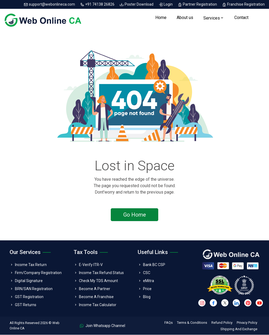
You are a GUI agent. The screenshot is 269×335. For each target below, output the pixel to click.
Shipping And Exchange (238, 329)
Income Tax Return (31, 265)
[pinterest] (247, 303)
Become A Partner (94, 289)
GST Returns (25, 305)
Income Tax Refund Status (101, 273)
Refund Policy (221, 323)
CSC (146, 273)
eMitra (148, 281)
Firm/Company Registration (38, 273)
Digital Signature (29, 281)
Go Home (134, 215)
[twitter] (224, 303)
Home (161, 17)
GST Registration (29, 297)
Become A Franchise (96, 297)
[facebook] (213, 303)
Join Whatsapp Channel (102, 326)
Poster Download (137, 4)
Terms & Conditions (192, 323)
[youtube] (259, 303)
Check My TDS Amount (98, 281)
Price (147, 289)
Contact (241, 17)
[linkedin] (236, 303)
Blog (147, 297)
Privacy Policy (247, 323)
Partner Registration (198, 4)
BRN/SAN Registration (34, 289)
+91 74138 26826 (97, 4)
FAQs (168, 323)
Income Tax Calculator (97, 305)
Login (166, 4)
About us (185, 17)
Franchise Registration (243, 4)
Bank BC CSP (154, 265)
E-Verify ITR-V (91, 265)
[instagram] (201, 303)
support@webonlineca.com (50, 4)
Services (211, 18)
